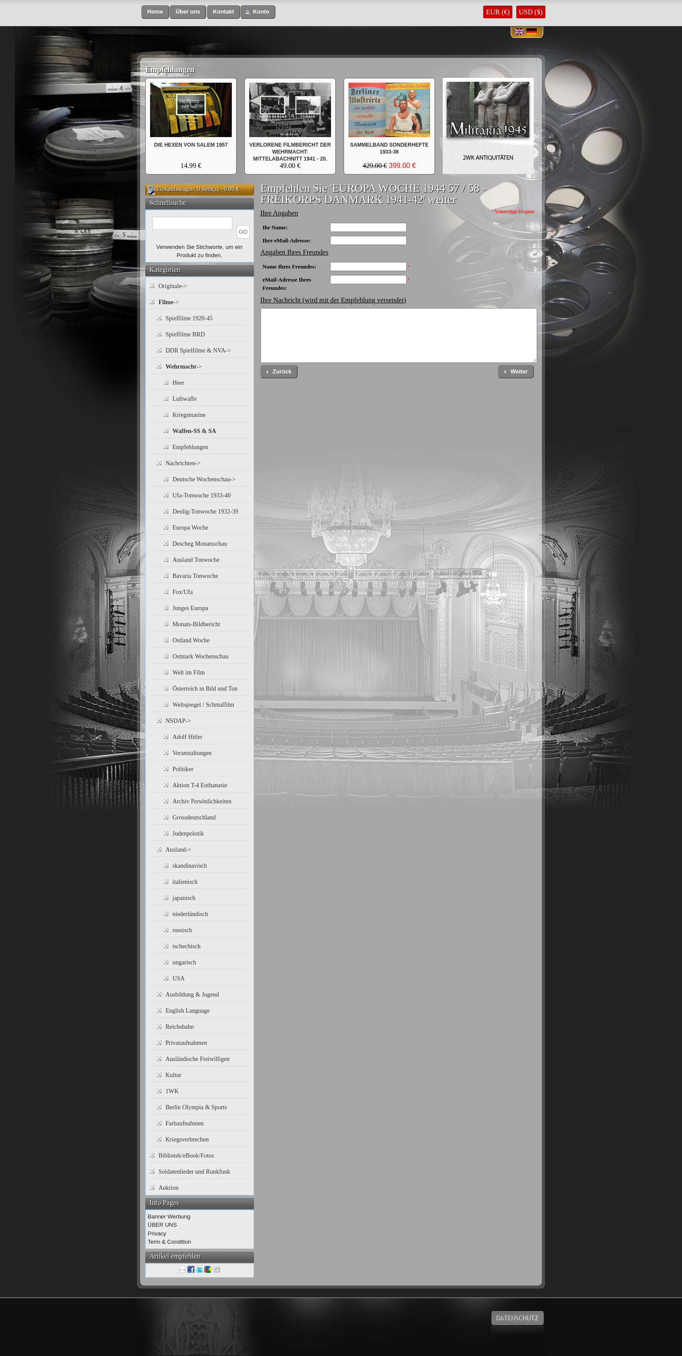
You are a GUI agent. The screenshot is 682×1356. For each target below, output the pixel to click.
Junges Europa (190, 608)
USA (179, 978)
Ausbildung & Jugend (192, 994)
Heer (178, 382)
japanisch (184, 898)
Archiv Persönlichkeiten (202, 801)
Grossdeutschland (194, 817)
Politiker (183, 769)
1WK (172, 1091)
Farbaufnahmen (185, 1123)
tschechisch (187, 946)
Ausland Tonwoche (196, 560)
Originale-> (173, 286)
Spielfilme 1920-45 (189, 318)
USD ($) (531, 12)
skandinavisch (190, 866)
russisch (182, 930)
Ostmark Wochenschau (201, 656)
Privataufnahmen (186, 1043)
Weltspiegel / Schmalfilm (203, 704)
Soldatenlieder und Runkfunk (195, 1171)
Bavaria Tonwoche (195, 576)
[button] (155, 12)
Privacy (157, 1233)
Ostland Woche (191, 640)
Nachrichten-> (183, 463)
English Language (188, 1010)
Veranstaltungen (192, 753)
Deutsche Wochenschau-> (204, 479)
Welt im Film (189, 672)
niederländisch (190, 914)
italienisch (185, 882)
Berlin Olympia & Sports (196, 1107)
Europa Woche (190, 527)
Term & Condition (169, 1242)
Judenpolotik (188, 833)
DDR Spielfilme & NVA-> (198, 350)
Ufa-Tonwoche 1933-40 (202, 495)
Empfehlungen (169, 69)
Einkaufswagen (175, 189)
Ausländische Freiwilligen (198, 1059)
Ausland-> (178, 849)
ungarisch (184, 962)
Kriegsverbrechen (187, 1139)
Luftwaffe (185, 399)
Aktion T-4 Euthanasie (200, 785)
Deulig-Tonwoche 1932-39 (205, 511)
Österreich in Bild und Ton (205, 688)
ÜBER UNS (162, 1225)
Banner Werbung (169, 1216)
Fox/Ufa (183, 592)
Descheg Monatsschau (200, 543)
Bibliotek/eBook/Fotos (186, 1155)
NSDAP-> (178, 721)
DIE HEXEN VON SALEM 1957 (190, 145)
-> (169, 302)
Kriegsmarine (189, 415)
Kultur (174, 1075)
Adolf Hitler (188, 737)
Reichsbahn (180, 1027)
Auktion (169, 1188)
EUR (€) (498, 12)
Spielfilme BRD (185, 334)
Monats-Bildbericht (197, 624)
